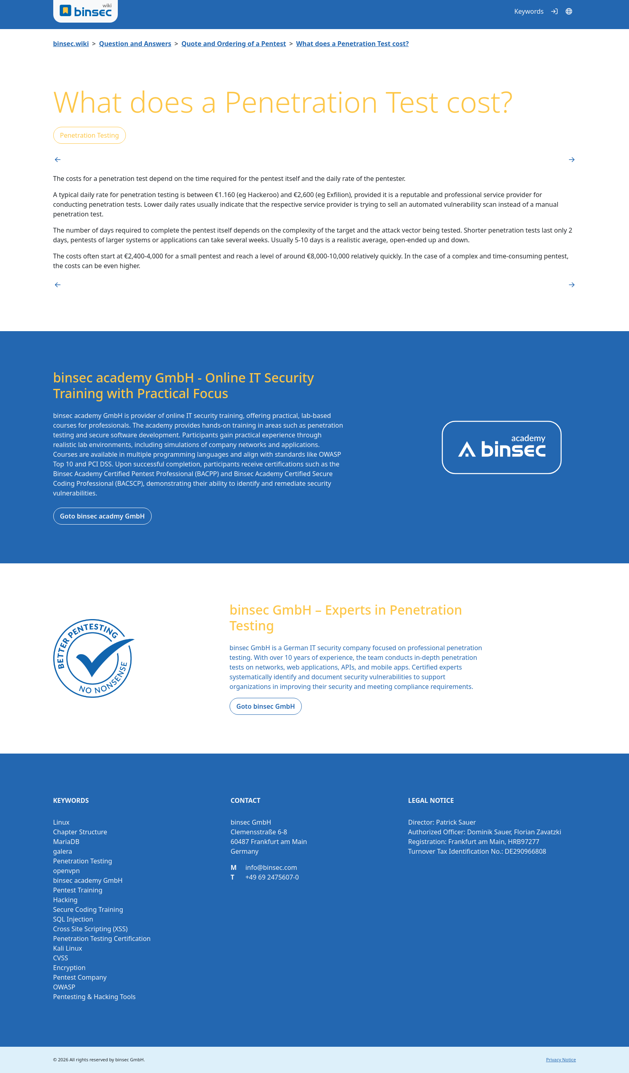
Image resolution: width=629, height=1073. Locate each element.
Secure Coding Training (88, 909)
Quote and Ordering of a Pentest (234, 43)
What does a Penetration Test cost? (352, 43)
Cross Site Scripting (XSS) (90, 928)
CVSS (60, 957)
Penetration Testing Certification (102, 938)
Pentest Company (80, 977)
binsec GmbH (129, 1059)
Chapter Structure (80, 831)
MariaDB (66, 841)
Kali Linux (67, 948)
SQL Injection (73, 919)
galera (62, 851)
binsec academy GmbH (88, 880)
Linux (61, 822)
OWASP (64, 987)
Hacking (65, 899)
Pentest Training (77, 890)
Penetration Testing (89, 135)
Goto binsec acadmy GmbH (102, 516)
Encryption (69, 967)
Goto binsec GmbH (265, 706)
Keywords (529, 11)
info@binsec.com (271, 867)
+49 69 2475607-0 (272, 877)
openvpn (66, 870)
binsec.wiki (71, 43)
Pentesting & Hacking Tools (94, 996)
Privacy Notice (561, 1059)
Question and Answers (135, 43)
